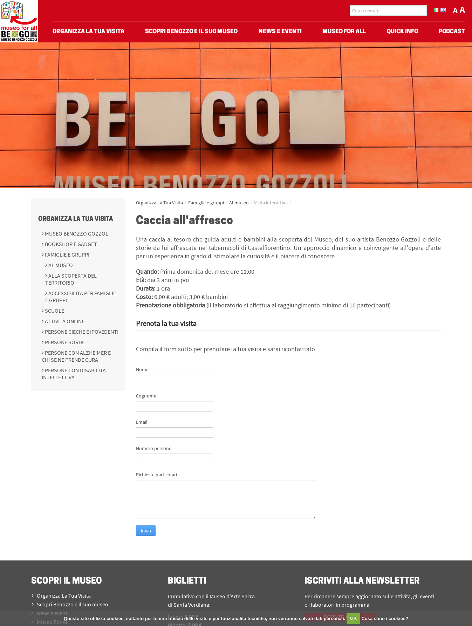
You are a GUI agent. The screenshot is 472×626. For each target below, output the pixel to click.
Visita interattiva (271, 202)
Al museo (60, 264)
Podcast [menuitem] (452, 32)
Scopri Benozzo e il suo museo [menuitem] (191, 32)
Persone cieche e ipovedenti (81, 331)
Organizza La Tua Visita (75, 219)
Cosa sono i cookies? (384, 618)
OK (353, 618)
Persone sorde (64, 342)
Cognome (146, 396)
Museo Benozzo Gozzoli (77, 233)
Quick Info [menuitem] (402, 32)
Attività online (64, 321)
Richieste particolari (156, 474)
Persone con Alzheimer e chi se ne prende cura (76, 356)
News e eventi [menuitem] (280, 32)
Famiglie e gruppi (66, 254)
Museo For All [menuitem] (344, 32)
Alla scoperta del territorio (71, 279)
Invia (146, 530)
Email (142, 422)
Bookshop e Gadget (70, 243)
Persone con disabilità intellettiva (74, 374)
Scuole (54, 310)
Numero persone (153, 448)
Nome (142, 369)
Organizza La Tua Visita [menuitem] (88, 32)
